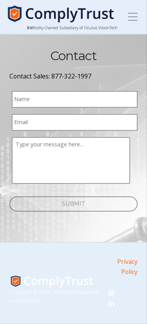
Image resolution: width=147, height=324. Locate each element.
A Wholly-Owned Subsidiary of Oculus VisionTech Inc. (72, 27)
